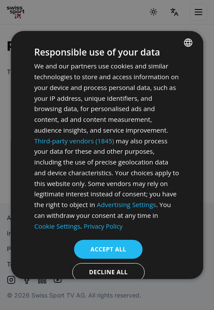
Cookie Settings (57, 226)
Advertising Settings (126, 204)
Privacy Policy (104, 226)
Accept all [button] (108, 249)
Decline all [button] (108, 273)
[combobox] (188, 42)
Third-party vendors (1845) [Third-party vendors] (74, 140)
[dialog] (107, 155)
